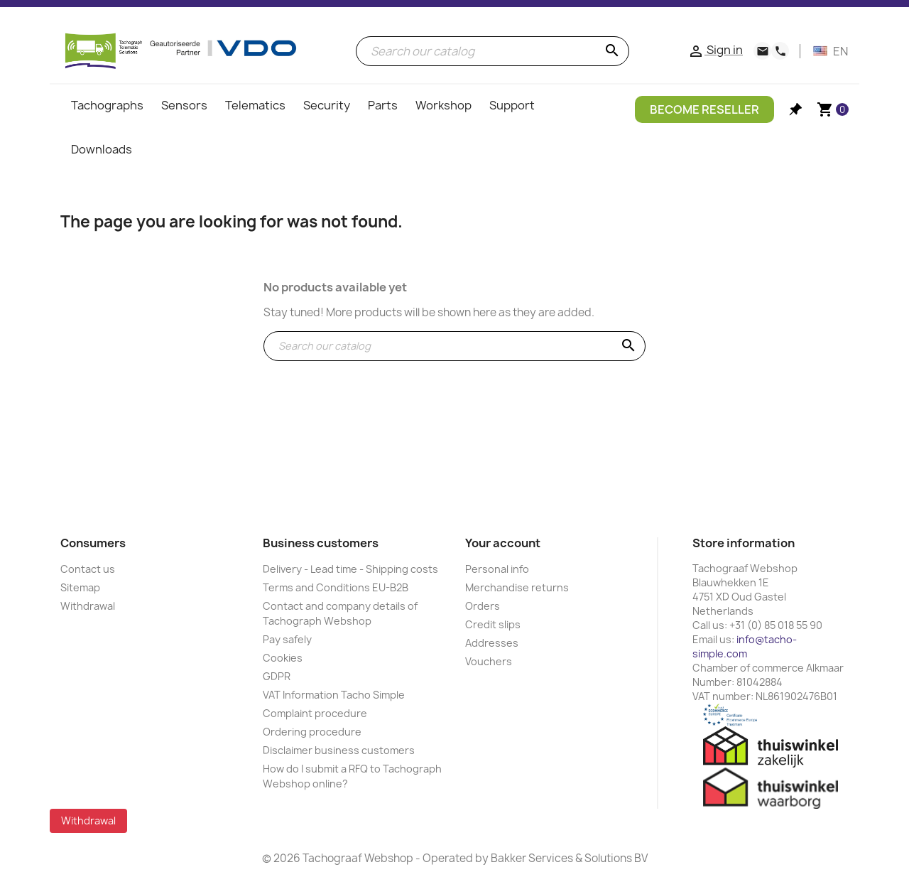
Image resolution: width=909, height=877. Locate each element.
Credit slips (493, 624)
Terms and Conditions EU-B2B (335, 587)
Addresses (491, 643)
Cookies (283, 658)
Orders (482, 606)
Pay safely (287, 639)
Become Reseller (704, 109)
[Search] (492, 51)
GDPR (276, 676)
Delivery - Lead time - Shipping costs (350, 569)
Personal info (497, 569)
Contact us (87, 569)
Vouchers (488, 661)
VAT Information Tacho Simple (334, 694)
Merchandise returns (517, 587)
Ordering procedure (312, 731)
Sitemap (80, 587)
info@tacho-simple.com (744, 646)
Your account (502, 543)
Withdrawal (87, 606)
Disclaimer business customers (339, 750)
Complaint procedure (315, 713)
